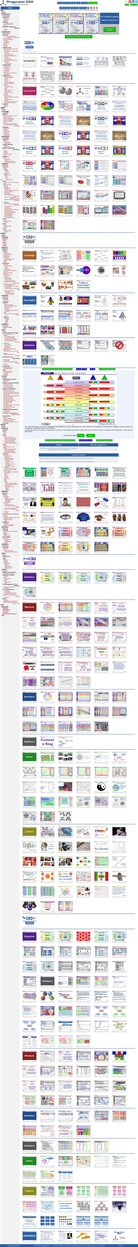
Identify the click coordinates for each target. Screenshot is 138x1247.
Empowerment (6, 134)
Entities (7, 488)
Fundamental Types (7, 154)
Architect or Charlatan (8, 420)
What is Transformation (8, 119)
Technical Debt (7, 287)
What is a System (7, 116)
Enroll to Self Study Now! (85, 440)
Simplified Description (10, 466)
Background (6, 610)
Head (3, 12)
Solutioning (6, 257)
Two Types (5, 576)
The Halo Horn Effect (8, 398)
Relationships (7, 142)
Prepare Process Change (10, 438)
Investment (6, 346)
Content (7, 487)
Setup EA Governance (9, 437)
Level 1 (6, 222)
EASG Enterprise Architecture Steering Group (11, 603)
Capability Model (8, 266)
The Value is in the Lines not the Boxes (11, 352)
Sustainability (6, 135)
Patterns (5, 353)
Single (6, 171)
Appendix (5, 608)
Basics (4, 303)
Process (6, 497)
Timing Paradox (7, 208)
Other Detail (7, 91)
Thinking (5, 133)
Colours (5, 122)
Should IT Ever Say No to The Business (11, 596)
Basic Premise (7, 193)
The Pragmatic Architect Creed (10, 421)
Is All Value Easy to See (8, 391)
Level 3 (6, 232)
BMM (6, 320)
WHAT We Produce (8, 550)
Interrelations (7, 143)
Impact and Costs (8, 307)
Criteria (6, 78)
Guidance (5, 325)
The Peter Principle (7, 401)
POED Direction (7, 66)
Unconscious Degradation (10, 211)
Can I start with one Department (11, 471)
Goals (5, 475)
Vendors (5, 561)
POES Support (6, 70)
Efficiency (5, 129)
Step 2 (4, 223)
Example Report (9, 179)
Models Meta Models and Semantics (11, 355)
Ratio (5, 520)
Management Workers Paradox (11, 209)
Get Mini (84, 369)
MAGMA (5, 145)
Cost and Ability (7, 345)
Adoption (5, 165)
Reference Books (64, 8)
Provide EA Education (9, 450)
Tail (3, 615)
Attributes (7, 490)
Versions (5, 46)
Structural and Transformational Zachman (12, 314)
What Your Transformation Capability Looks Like (12, 198)
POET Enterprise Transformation (10, 51)
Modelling (5, 273)
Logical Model (8, 59)
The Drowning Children (9, 217)
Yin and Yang (6, 360)
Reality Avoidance (8, 215)
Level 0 (6, 185)
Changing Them (8, 278)
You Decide (7, 457)
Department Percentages (10, 162)
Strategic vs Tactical (7, 518)
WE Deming (7, 189)
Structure (5, 150)
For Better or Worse (7, 384)
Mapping (5, 106)
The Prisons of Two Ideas (9, 407)
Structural (5, 542)
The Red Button (8, 279)
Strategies (6, 476)
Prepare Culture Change (9, 441)
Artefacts (6, 268)
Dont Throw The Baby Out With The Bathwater (12, 204)
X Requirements (8, 568)
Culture (6, 201)
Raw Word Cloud (9, 461)
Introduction (6, 15)
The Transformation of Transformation (12, 195)
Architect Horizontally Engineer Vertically (11, 362)
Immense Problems (7, 386)
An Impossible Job (7, 418)
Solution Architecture (9, 458)
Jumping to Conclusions (9, 280)
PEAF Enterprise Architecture (10, 55)
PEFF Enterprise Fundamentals (10, 48)
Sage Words (7, 192)
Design (5, 30)
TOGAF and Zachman (8, 76)
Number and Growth (8, 367)
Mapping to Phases (8, 304)
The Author (5, 611)
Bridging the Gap (8, 456)
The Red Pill (7, 207)
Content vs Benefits (8, 86)
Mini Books (83, 8)
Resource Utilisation (7, 254)
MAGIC (5, 140)
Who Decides (6, 394)
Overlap (5, 364)
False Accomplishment (9, 213)
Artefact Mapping (8, 285)
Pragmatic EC (6, 19)
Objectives (6, 478)
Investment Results (9, 294)
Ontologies (6, 138)
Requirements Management (9, 270)
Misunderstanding (8, 77)
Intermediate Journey (9, 504)
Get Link (92, 369)
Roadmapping (6, 256)
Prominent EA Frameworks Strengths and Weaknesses (11, 37)
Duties (5, 579)
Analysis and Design (8, 272)
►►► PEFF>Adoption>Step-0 (107, 369)
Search (127, 4)
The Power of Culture (8, 385)
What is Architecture (7, 334)
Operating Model (9, 54)
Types (4, 328)
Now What (6, 85)
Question (7, 460)
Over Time (7, 172)
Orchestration (7, 269)
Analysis (7, 462)
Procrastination (7, 347)
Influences (5, 45)
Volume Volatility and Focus (10, 305)
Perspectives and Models (10, 102)
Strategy (5, 151)
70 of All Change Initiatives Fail (11, 190)
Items (4, 331)
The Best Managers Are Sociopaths (11, 404)
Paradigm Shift (7, 188)
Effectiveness (6, 128)
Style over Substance (8, 396)
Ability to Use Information (11, 483)
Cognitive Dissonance (8, 399)
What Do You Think (7, 390)
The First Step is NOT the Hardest (11, 182)
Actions (5, 183)
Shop (73, 3)
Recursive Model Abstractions (11, 310)
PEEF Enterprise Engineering (10, 73)
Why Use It (6, 50)
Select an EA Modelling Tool (10, 443)
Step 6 (4, 245)
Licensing (5, 20)
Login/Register (92, 3)
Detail (4, 168)
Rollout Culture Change (9, 451)
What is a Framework (8, 120)
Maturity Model (7, 174)
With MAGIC (8, 501)
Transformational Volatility (10, 338)
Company (84, 3)
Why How (6, 100)
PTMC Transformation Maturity (10, 60)
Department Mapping (9, 161)
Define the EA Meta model (10, 439)
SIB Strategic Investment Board (10, 601)
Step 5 (4, 242)
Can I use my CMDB (9, 486)
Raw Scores (7, 80)
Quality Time (6, 130)
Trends (6, 93)
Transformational (7, 539)
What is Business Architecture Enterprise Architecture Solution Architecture (11, 124)
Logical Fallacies (7, 408)
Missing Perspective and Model (11, 97)
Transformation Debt (8, 519)
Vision (5, 474)
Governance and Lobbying (10, 514)
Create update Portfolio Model (11, 508)
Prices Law (5, 403)
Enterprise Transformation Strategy (12, 510)
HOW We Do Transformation (10, 551)
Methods (5, 249)
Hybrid (5, 322)
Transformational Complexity (10, 339)
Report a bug (134, 4)
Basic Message (7, 95)
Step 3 (4, 228)
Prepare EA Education (9, 440)
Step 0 (4, 181)
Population (6, 308)
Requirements (7, 563)
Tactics (6, 477)
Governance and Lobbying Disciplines (11, 282)
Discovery (5, 271)
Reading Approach (7, 38)
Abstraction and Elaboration (9, 348)
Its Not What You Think (9, 336)
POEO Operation (7, 68)
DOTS (4, 157)
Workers (5, 381)
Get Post (79, 369)
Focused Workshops (8, 24)
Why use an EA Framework (10, 469)
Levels (4, 155)
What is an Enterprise (8, 118)
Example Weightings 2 (9, 83)
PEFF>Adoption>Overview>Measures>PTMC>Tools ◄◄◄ (57, 369)
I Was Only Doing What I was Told (11, 392)
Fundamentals (6, 131)
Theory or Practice (7, 121)
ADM (5, 89)
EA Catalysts (7, 473)
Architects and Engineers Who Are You (11, 413)
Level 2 (6, 227)
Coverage (5, 40)
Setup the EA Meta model (10, 449)
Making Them (7, 277)
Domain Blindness (8, 206)
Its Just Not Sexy (8, 216)
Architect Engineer (8, 99)
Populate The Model (8, 524)
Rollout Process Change (8, 446)
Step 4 (4, 240)
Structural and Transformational (10, 531)
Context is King (7, 327)
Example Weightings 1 (9, 82)
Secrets (5, 417)
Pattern (5, 261)
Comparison (6, 411)
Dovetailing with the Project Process (11, 517)
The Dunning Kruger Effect (9, 400)
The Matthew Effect (7, 402)
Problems (6, 160)
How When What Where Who (11, 101)
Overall (6, 81)
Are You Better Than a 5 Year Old (10, 393)
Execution (5, 153)
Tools (78, 3)
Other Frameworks (8, 90)
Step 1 (4, 219)
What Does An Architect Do (9, 419)
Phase (5, 267)
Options (5, 25)
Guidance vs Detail (8, 92)
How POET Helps (7, 368)
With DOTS (7, 500)
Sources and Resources (10, 613)
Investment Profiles (9, 293)
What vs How (7, 591)
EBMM (6, 321)
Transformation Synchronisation (11, 286)
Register (90, 435)
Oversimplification (8, 214)
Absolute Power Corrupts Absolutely (11, 395)
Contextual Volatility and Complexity (12, 341)
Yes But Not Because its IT (10, 592)
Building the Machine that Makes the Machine (12, 200)
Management (6, 380)
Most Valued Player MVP (9, 587)
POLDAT (7, 319)
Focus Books (74, 8)
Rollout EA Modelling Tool (10, 452)
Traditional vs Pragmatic (8, 573)
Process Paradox (8, 210)
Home (59, 3)
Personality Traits (7, 405)
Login (80, 435)
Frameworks (67, 3)
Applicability (6, 43)
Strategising (6, 255)
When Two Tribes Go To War (9, 594)
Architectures (6, 253)
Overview (5, 18)
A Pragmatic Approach (9, 258)
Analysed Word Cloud (10, 464)
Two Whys (6, 309)
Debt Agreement (8, 541)
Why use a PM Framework (10, 468)
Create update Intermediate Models (12, 506)
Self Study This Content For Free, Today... (79, 36)
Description (7, 465)
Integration (5, 374)
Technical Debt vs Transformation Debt (12, 289)
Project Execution (7, 260)
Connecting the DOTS (8, 39)
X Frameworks (6, 41)
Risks (4, 433)
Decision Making (7, 275)
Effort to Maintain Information (11, 484)
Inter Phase (6, 365)
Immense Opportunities (8, 387)
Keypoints (6, 612)
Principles (6, 540)
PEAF (4, 557)
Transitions (6, 311)
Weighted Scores (8, 566)
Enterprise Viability (8, 191)
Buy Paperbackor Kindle (109, 29)
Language (6, 113)
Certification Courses (8, 23)
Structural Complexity (9, 337)
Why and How (6, 359)
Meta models (6, 533)
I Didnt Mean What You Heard (10, 115)
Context (5, 44)
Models (5, 262)
